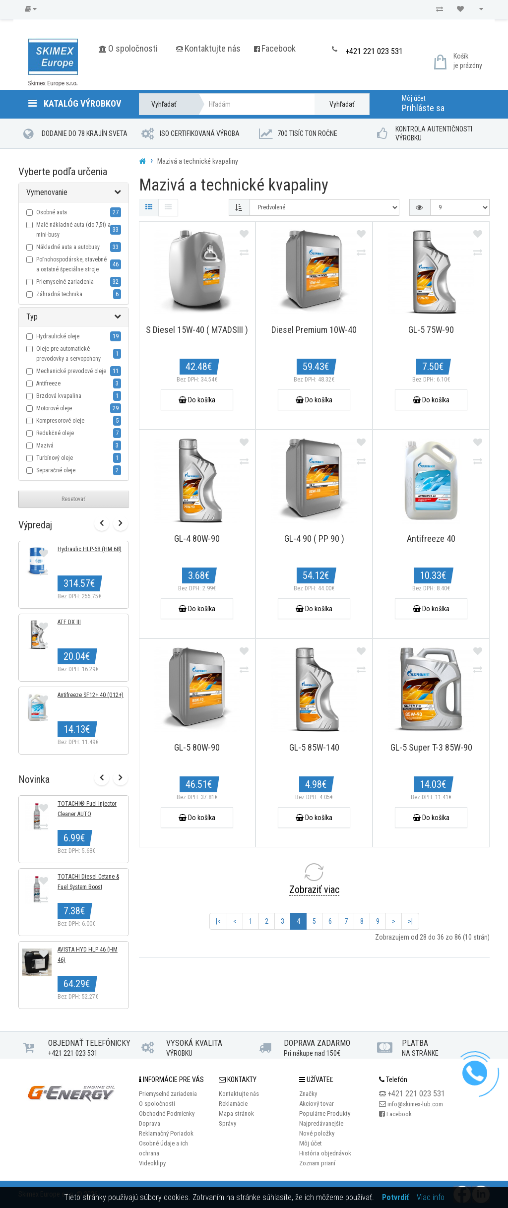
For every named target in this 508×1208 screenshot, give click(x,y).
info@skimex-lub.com (415, 1104)
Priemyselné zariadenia (168, 1093)
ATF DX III (69, 622)
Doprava (149, 1123)
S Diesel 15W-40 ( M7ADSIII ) (197, 329)
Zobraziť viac (314, 889)
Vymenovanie (46, 192)
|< (218, 921)
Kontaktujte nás (213, 48)
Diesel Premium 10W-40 (314, 329)
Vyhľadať (341, 104)
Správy (227, 1123)
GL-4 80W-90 (197, 538)
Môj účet (414, 98)
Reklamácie (233, 1103)
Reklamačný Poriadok (166, 1133)
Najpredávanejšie (321, 1123)
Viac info (430, 1197)
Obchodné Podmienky (166, 1113)
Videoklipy (152, 1163)
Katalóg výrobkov (74, 103)
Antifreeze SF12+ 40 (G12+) (91, 695)
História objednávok (325, 1153)
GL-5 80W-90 (197, 747)
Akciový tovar (316, 1103)
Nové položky (316, 1133)
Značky (308, 1093)
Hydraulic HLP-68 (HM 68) (90, 549)
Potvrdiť (395, 1197)
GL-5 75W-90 (431, 329)
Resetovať (73, 499)
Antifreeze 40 (431, 538)
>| (410, 921)
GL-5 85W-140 (314, 747)
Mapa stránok (236, 1113)
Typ (32, 316)
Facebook (278, 48)
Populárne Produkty (324, 1113)
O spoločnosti (133, 48)
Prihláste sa (423, 108)
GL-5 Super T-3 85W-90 (431, 747)
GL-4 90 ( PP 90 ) (314, 538)
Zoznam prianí (317, 1163)
